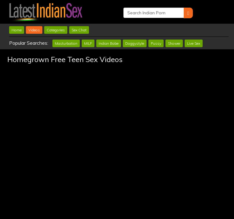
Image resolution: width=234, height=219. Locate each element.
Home (17, 30)
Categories (56, 30)
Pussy (156, 43)
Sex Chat (79, 30)
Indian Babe (109, 43)
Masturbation (66, 43)
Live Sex (193, 43)
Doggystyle (134, 43)
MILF (88, 43)
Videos (34, 30)
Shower (174, 43)
